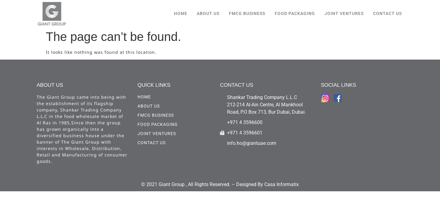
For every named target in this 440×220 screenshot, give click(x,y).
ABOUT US (208, 13)
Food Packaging (295, 13)
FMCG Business (247, 13)
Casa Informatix (281, 184)
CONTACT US (387, 13)
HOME (180, 13)
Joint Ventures (344, 13)
